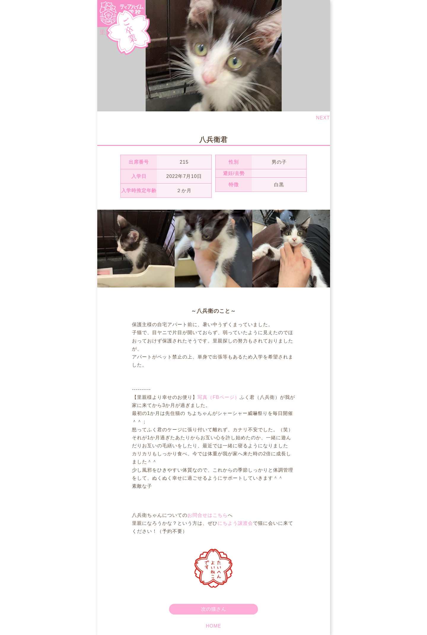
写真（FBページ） (218, 397)
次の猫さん (213, 609)
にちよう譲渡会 (235, 523)
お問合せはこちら (207, 515)
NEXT (323, 117)
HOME (213, 625)
